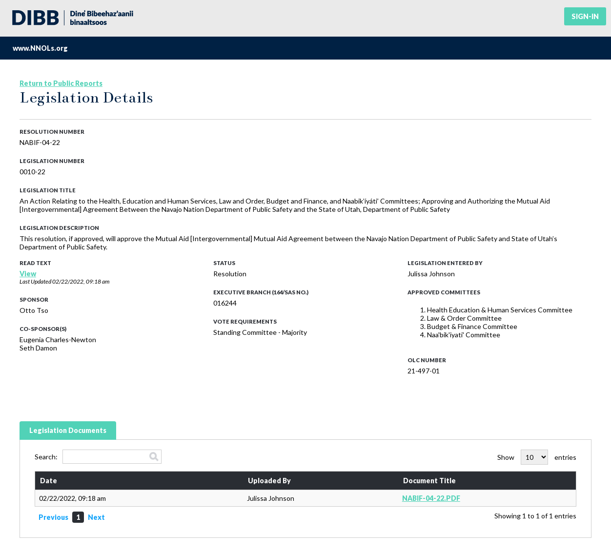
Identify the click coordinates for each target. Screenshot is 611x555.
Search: (98, 456)
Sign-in (585, 16)
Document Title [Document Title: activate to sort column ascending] (429, 480)
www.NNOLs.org (40, 48)
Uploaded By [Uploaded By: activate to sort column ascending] (269, 480)
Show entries (536, 457)
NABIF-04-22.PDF (431, 498)
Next (96, 517)
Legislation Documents (67, 430)
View (28, 273)
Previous (53, 517)
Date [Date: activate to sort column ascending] (48, 480)
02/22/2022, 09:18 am (80, 281)
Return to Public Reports (61, 83)
